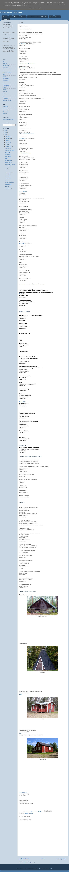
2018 (5, 130)
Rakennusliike (22, 67)
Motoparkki (5, 111)
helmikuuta (8, 188)
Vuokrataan (5, 96)
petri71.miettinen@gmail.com (26, 133)
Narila (4, 82)
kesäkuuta (8, 140)
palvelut (4, 87)
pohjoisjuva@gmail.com (8, 119)
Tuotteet (5, 93)
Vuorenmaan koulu (7, 100)
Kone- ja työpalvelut (7, 70)
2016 (5, 132)
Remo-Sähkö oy (23, 191)
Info (10, 16)
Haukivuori (5, 106)
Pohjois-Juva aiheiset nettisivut (10, 165)
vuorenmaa (5, 98)
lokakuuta (8, 138)
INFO (6, 158)
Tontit (51, 16)
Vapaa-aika (5, 95)
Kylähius (21, 243)
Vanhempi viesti (61, 859)
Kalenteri (57, 16)
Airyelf (39, 868)
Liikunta (4, 76)
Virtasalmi (5, 113)
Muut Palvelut (6, 78)
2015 (5, 134)
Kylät (4, 74)
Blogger (50, 868)
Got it (39, 8)
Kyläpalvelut (8, 168)
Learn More (32, 8)
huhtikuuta (8, 144)
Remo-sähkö (22, 401)
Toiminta (16, 16)
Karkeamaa (5, 67)
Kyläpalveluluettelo (28, 813)
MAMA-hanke (6, 110)
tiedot (20, 694)
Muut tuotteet (6, 80)
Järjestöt (5, 63)
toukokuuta (8, 142)
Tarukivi (21, 293)
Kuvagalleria (6, 19)
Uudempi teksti (24, 859)
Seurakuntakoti (23, 792)
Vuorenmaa (8, 148)
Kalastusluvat (6, 65)
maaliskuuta (8, 146)
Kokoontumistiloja (7, 69)
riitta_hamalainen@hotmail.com (27, 63)
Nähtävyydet (6, 85)
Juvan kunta (5, 108)
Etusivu (5, 16)
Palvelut (23, 16)
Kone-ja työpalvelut (9, 172)
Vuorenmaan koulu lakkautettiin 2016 (37, 16)
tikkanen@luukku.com (24, 153)
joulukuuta (8, 136)
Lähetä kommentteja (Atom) (28, 862)
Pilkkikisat (7, 152)
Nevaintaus (5, 83)
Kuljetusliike (22, 43)
